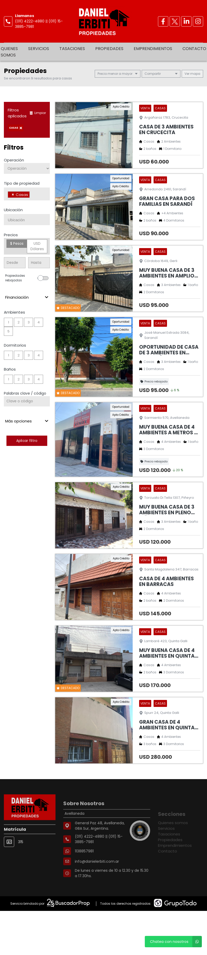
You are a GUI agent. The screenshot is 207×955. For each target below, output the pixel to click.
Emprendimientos (153, 49)
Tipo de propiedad (21, 183)
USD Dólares (37, 246)
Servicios (38, 49)
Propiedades (109, 49)
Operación (14, 160)
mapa (192, 73)
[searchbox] (32, 195)
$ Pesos (16, 243)
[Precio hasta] (39, 262)
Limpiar (37, 113)
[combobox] (27, 193)
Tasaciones (72, 49)
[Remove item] (13, 195)
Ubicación (13, 210)
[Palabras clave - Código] (27, 401)
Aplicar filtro (26, 440)
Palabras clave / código (25, 393)
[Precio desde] (15, 262)
